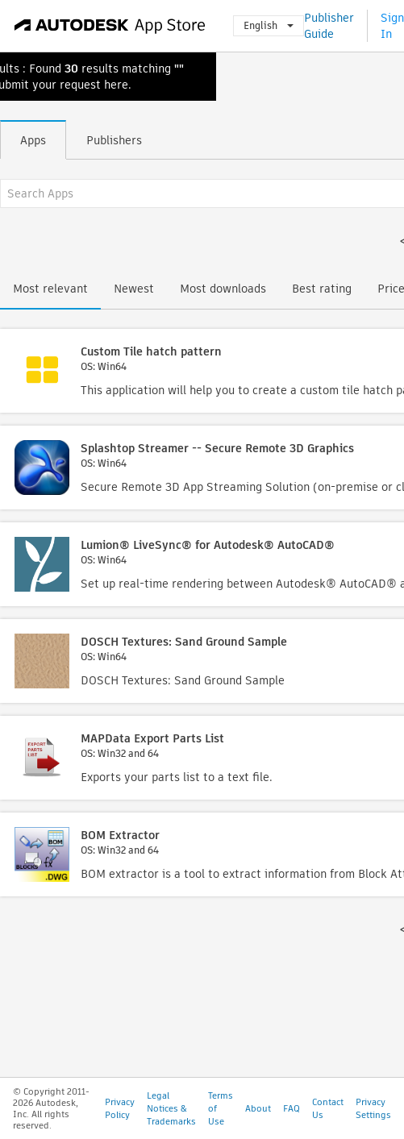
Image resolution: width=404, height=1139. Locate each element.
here (116, 85)
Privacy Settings (373, 1108)
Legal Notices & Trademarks (171, 1108)
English (269, 25)
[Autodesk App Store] (110, 26)
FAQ (291, 1108)
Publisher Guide (329, 26)
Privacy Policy (120, 1108)
